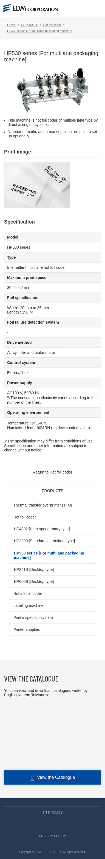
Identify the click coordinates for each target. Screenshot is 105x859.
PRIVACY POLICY (52, 836)
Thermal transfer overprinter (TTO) (42, 505)
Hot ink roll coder (27, 593)
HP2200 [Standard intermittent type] (44, 541)
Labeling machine (28, 605)
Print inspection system (33, 617)
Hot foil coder (24, 517)
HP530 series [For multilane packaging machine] (49, 555)
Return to (52, 472)
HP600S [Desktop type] (34, 581)
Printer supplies (26, 629)
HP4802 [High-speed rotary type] (42, 529)
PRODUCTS (52, 491)
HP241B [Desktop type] (34, 569)
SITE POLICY (52, 813)
